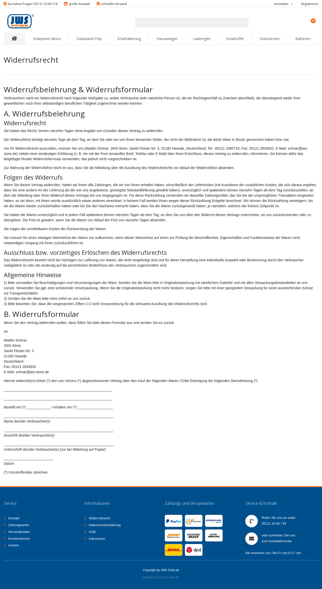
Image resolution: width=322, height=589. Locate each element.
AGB (92, 532)
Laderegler (202, 38)
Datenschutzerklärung (104, 525)
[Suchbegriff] (185, 22)
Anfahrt (13, 545)
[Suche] (242, 22)
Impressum (97, 538)
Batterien (302, 38)
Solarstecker (270, 38)
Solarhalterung (129, 38)
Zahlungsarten (18, 525)
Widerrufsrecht (99, 518)
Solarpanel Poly (89, 38)
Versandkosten (19, 532)
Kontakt (13, 518)
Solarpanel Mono (47, 38)
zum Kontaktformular (277, 541)
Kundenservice (19, 538)
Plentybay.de (170, 577)
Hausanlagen (167, 38)
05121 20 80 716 (274, 523)
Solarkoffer (235, 38)
